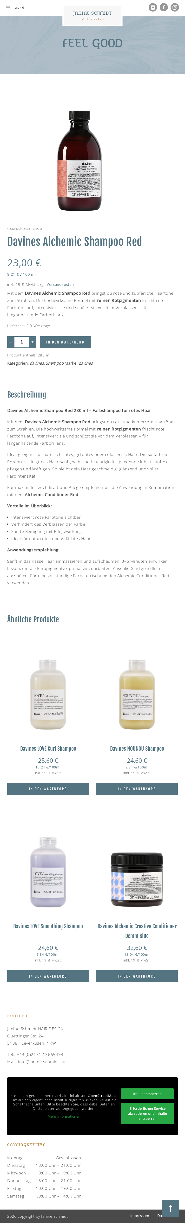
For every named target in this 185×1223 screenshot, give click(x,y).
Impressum (139, 1215)
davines (37, 363)
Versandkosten (60, 284)
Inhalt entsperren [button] (147, 1094)
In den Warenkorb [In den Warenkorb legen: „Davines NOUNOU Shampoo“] (137, 789)
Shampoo (55, 363)
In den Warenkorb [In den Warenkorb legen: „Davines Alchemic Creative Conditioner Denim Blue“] (137, 976)
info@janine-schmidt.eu (42, 1061)
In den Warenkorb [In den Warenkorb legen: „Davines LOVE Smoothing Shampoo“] (48, 976)
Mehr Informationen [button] (64, 1116)
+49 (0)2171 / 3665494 (40, 1054)
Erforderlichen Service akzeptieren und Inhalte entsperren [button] (147, 1113)
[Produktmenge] (21, 342)
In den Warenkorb (65, 342)
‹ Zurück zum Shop (24, 228)
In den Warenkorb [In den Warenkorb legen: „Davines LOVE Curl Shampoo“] (48, 789)
